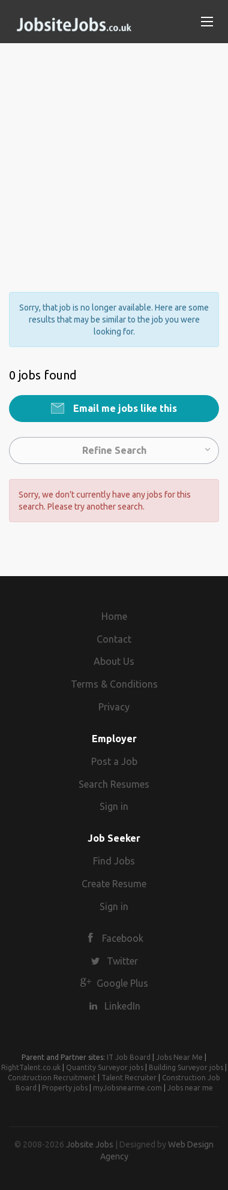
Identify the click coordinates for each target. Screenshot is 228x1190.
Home (114, 616)
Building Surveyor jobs (186, 1067)
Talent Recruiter (129, 1077)
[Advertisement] (114, 157)
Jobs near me (190, 1088)
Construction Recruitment (52, 1077)
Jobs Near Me (179, 1057)
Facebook (122, 938)
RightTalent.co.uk (31, 1067)
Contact (114, 639)
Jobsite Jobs (89, 1144)
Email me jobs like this (124, 408)
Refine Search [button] (114, 450)
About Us (114, 661)
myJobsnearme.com (127, 1088)
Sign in (114, 806)
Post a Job (114, 761)
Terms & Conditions (114, 684)
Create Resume (114, 883)
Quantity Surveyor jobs (104, 1067)
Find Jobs (114, 860)
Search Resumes (114, 784)
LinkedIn (122, 1006)
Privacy (114, 706)
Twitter (122, 961)
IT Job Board (129, 1057)
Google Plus (122, 983)
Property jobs (65, 1088)
